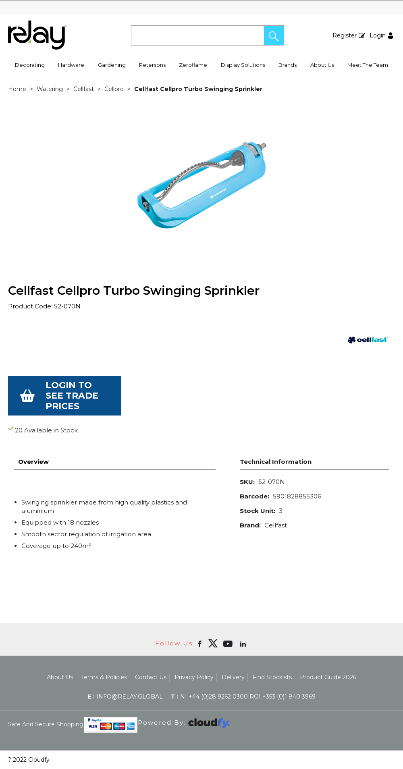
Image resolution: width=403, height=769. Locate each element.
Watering (50, 89)
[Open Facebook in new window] (200, 643)
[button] (274, 35)
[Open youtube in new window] (228, 643)
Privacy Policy (194, 677)
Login (378, 35)
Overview (33, 461)
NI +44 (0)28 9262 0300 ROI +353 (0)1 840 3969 (243, 696)
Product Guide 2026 (328, 677)
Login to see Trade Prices (72, 395)
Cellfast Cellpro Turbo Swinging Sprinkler (198, 89)
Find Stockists (272, 677)
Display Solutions (243, 65)
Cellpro (114, 89)
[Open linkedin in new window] (244, 643)
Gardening (112, 65)
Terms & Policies (104, 677)
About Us (322, 65)
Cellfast (83, 89)
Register (344, 35)
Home (17, 89)
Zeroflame (193, 65)
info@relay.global (125, 696)
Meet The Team (367, 65)
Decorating (30, 65)
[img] (212, 643)
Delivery (233, 677)
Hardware (71, 65)
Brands (287, 65)
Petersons (152, 65)
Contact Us (150, 677)
